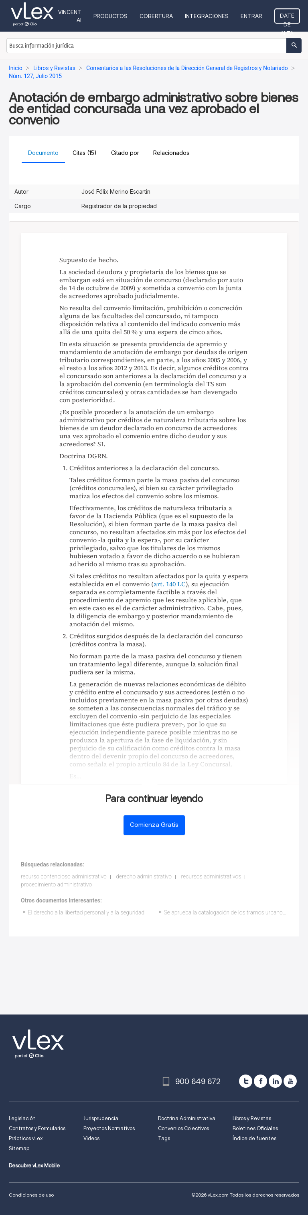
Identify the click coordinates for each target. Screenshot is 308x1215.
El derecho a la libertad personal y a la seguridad (86, 912)
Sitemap (19, 1148)
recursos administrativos (211, 876)
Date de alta (287, 18)
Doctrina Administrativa (186, 1118)
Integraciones (207, 16)
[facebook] (260, 1081)
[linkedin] (275, 1081)
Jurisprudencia (100, 1118)
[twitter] (245, 1081)
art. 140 (165, 583)
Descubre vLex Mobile (34, 1166)
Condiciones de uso (31, 1194)
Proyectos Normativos (109, 1128)
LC (181, 583)
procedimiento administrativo (56, 884)
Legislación (22, 1118)
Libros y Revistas (252, 1118)
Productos (110, 16)
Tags (164, 1138)
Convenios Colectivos (183, 1128)
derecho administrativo (144, 876)
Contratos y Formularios (37, 1128)
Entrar (251, 16)
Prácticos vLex (26, 1138)
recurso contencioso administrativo (64, 876)
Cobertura (156, 16)
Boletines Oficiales (255, 1128)
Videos (91, 1138)
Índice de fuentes (254, 1138)
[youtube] (290, 1081)
